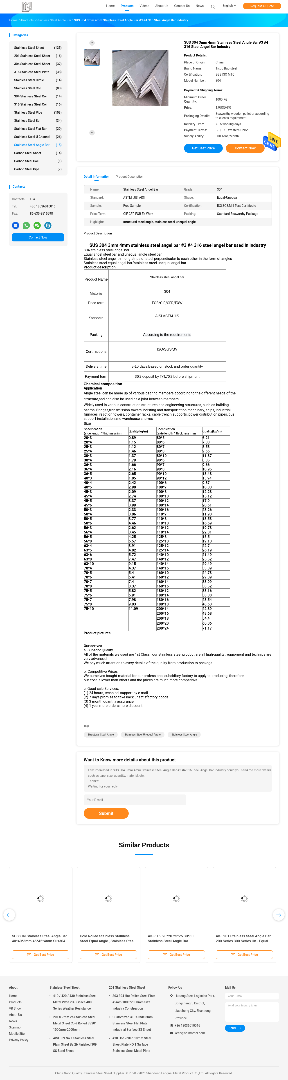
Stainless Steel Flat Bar (38, 128)
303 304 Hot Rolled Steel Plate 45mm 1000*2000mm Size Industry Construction (133, 1002)
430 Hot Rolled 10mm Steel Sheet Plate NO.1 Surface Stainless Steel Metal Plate (131, 1044)
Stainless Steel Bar (38, 120)
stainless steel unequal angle (143, 734)
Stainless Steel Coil (38, 88)
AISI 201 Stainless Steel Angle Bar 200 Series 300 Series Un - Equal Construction (243, 941)
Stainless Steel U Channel (38, 137)
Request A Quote (262, 6)
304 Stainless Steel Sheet (38, 64)
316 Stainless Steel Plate (38, 72)
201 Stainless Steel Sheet (38, 56)
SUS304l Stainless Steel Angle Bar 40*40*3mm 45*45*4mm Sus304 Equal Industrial (39, 941)
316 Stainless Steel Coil (38, 104)
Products (15, 1002)
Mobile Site (17, 1033)
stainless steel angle (184, 734)
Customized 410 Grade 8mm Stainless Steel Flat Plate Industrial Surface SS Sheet (132, 1023)
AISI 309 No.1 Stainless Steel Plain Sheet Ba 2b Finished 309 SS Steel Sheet (75, 1044)
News (13, 1021)
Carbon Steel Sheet (38, 153)
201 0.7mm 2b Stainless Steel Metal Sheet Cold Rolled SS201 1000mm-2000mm (75, 1023)
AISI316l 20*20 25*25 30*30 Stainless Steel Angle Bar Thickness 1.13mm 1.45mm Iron (174, 941)
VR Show (15, 1008)
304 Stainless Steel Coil (38, 96)
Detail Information (96, 176)
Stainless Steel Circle (38, 80)
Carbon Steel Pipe (38, 169)
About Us (15, 1015)
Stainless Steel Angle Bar (38, 145)
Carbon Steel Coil (38, 161)
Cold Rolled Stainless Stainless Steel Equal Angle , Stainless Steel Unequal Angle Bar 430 (107, 941)
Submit (106, 813)
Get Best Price (203, 148)
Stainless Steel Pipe (38, 112)
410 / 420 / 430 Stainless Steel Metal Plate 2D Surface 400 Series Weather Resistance (75, 1002)
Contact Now (38, 237)
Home (13, 996)
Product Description (129, 176)
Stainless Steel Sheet (38, 47)
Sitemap (14, 1027)
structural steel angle (101, 734)
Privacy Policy (18, 1040)
